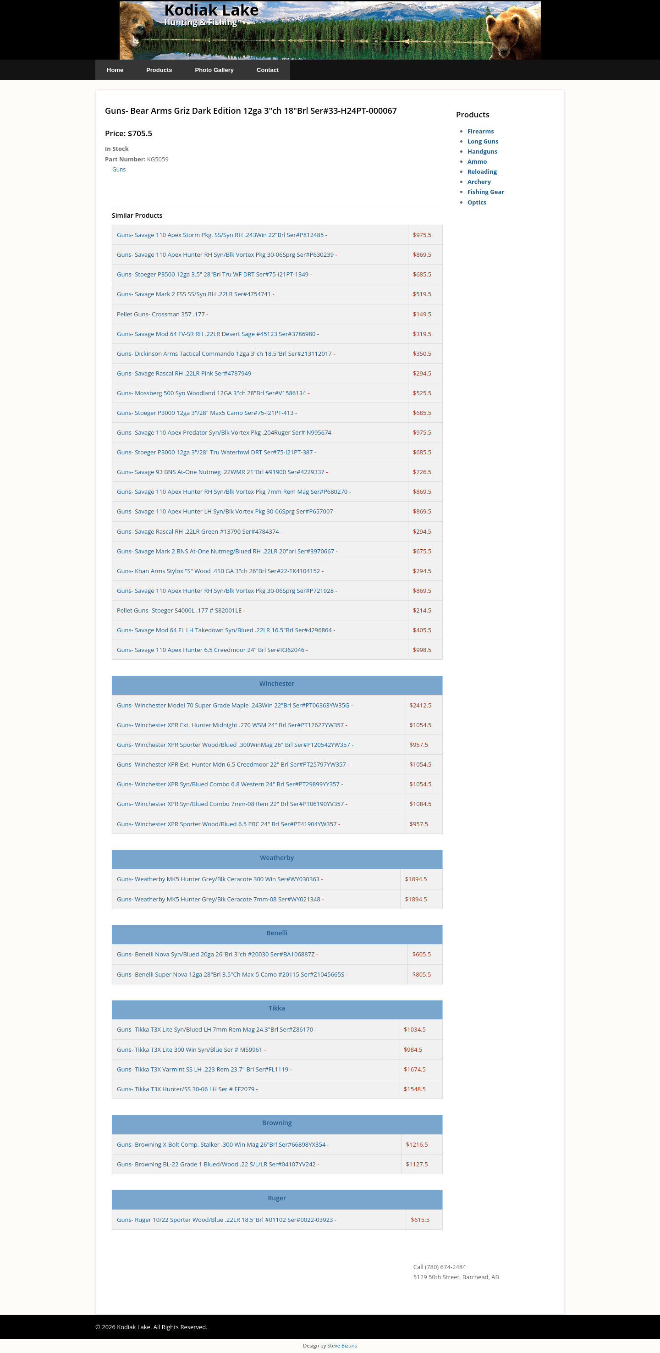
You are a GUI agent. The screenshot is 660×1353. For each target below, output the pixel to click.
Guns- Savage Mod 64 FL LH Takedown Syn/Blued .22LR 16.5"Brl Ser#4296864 (224, 630)
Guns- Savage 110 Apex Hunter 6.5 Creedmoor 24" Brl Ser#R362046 (210, 650)
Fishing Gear (486, 192)
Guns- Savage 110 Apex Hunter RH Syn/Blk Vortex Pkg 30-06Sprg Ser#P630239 (225, 254)
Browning (277, 1122)
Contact (268, 69)
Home (115, 69)
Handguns (482, 151)
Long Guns (483, 141)
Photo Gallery (214, 69)
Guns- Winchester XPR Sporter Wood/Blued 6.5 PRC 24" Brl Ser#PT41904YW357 (227, 824)
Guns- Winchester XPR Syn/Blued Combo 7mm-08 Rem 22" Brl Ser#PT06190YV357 (230, 804)
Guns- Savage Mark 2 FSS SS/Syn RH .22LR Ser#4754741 (194, 294)
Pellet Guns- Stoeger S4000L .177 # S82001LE (179, 610)
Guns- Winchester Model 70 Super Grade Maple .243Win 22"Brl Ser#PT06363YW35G (233, 705)
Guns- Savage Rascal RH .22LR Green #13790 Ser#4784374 (198, 531)
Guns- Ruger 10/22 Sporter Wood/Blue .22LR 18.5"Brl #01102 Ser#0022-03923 (225, 1219)
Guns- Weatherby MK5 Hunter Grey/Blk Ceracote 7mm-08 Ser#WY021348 (218, 899)
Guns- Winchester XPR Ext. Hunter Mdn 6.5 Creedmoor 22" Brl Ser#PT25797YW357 (231, 764)
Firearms (481, 131)
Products (159, 69)
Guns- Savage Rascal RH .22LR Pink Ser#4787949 (184, 373)
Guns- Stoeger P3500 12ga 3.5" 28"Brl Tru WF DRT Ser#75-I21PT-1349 (212, 274)
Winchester (276, 683)
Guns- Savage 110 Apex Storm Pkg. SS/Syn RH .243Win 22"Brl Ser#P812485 (220, 235)
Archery (479, 181)
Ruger (277, 1197)
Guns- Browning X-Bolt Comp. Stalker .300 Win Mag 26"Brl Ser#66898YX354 (221, 1144)
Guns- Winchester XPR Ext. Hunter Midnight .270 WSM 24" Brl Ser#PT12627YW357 (230, 725)
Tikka (277, 1008)
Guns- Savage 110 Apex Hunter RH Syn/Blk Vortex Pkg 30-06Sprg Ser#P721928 (225, 590)
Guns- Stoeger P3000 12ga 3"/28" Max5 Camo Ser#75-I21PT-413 (205, 413)
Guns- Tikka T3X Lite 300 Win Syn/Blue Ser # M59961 (189, 1049)
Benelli (276, 932)
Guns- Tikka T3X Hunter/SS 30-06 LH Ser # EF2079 (185, 1089)
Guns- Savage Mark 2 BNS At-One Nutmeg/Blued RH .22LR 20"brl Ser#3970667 (225, 551)
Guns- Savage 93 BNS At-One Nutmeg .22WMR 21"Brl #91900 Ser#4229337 (220, 472)
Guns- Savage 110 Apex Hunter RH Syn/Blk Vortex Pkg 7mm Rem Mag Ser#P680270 (232, 491)
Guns (119, 169)
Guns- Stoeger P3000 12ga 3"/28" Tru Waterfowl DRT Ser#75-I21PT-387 (215, 452)
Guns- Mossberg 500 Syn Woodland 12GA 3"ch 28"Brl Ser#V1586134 (211, 393)
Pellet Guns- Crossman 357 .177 (161, 314)
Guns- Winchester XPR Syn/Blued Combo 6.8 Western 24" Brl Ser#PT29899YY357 (228, 784)
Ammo (477, 161)
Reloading (482, 171)
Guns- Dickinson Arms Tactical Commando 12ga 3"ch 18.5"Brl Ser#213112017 (224, 353)
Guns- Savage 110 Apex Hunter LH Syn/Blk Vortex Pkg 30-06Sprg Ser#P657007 (225, 511)
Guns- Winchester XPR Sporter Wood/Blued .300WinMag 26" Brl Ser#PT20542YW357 (233, 744)
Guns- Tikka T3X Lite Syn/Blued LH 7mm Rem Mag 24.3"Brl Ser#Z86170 (215, 1029)
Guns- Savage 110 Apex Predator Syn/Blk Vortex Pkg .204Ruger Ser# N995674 (224, 432)
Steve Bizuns (342, 1345)
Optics (477, 202)
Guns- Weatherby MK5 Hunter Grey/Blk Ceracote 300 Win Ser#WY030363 (218, 879)
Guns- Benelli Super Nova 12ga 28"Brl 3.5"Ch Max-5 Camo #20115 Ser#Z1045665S (230, 974)
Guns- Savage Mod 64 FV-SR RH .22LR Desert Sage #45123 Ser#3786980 (216, 334)
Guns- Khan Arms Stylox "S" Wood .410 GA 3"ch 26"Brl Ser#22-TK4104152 (218, 571)
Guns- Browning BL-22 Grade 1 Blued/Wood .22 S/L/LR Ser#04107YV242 (216, 1164)
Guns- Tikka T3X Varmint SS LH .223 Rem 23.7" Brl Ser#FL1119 (202, 1069)
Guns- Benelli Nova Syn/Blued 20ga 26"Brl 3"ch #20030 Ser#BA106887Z (216, 954)
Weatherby (277, 857)
